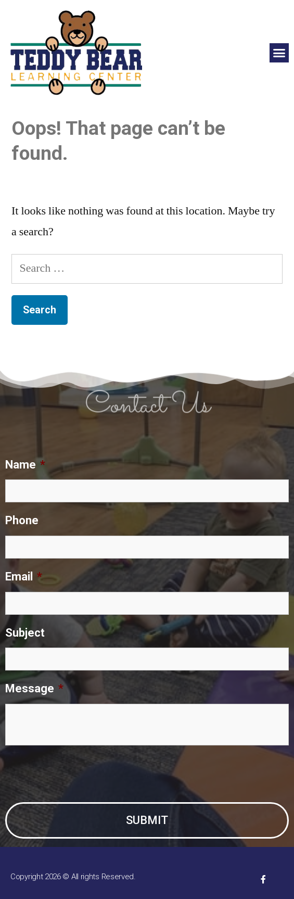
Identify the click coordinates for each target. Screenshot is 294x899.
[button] (279, 53)
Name (25, 464)
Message (34, 688)
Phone (22, 520)
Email (23, 576)
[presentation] (84, 774)
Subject (25, 632)
